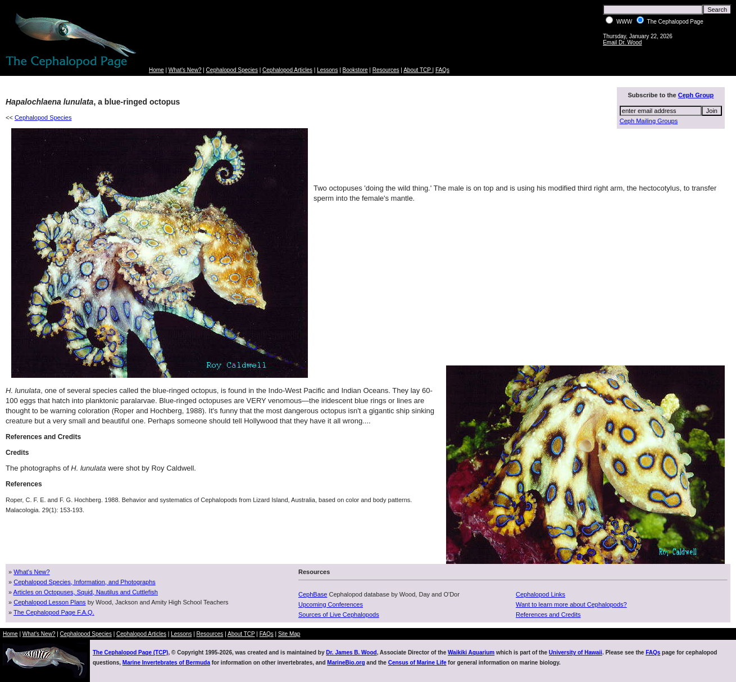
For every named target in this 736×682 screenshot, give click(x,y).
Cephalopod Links (540, 594)
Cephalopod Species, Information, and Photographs (84, 582)
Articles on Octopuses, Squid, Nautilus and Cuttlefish (85, 592)
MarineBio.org (346, 663)
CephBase (312, 594)
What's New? (185, 70)
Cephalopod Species (232, 70)
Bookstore (355, 70)
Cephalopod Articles (287, 70)
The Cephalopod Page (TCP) (130, 652)
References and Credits (548, 614)
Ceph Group (696, 95)
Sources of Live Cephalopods (338, 614)
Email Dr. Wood (622, 42)
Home (156, 70)
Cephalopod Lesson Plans (49, 602)
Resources (385, 70)
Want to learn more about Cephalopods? (571, 604)
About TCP (417, 70)
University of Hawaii (575, 652)
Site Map (289, 634)
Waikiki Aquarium (471, 652)
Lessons (327, 70)
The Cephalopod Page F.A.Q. (53, 612)
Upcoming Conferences (330, 604)
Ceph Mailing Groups (649, 121)
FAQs (442, 70)
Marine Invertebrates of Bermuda (166, 663)
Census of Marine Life (417, 663)
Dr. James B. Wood (351, 652)
